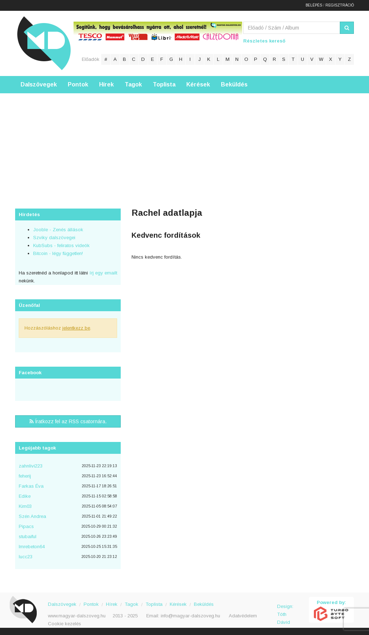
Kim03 (25, 506)
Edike (25, 496)
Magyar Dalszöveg (44, 43)
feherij (25, 476)
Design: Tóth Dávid (285, 610)
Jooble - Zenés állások (58, 229)
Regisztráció (339, 5)
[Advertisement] (184, 143)
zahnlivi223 (31, 466)
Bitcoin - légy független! (58, 253)
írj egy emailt (102, 273)
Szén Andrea (32, 516)
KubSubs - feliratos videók (61, 245)
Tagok (133, 84)
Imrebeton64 (32, 546)
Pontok (78, 84)
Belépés (314, 5)
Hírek (106, 84)
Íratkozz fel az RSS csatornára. (68, 421)
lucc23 (25, 556)
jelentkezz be (76, 328)
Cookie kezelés (64, 623)
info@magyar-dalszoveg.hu (190, 615)
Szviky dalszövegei (54, 237)
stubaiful (27, 536)
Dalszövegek (39, 84)
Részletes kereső (264, 41)
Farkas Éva (31, 486)
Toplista (164, 84)
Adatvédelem (243, 615)
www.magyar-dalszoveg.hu (77, 615)
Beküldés (234, 84)
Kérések (198, 84)
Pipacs (26, 526)
